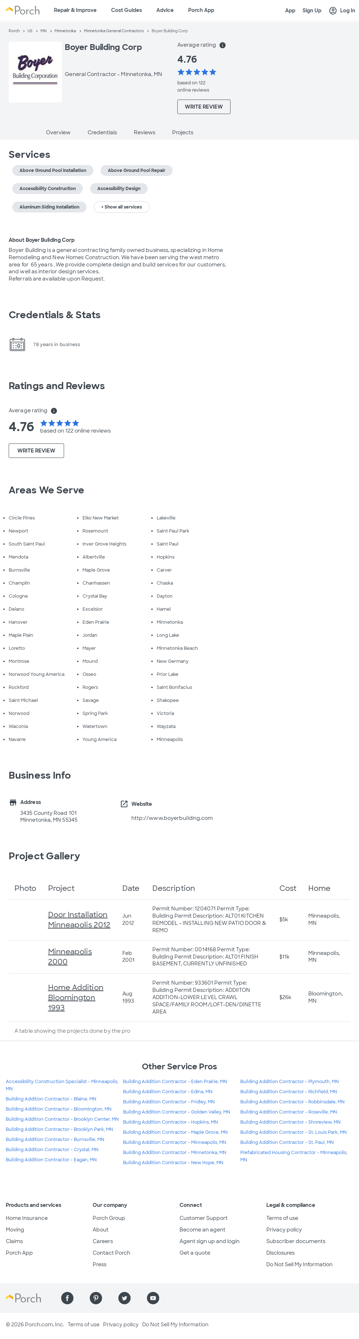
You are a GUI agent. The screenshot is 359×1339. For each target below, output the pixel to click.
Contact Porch (111, 1253)
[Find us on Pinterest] (96, 1298)
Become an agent (202, 1229)
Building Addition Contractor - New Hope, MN (173, 1163)
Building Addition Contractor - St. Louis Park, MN (293, 1132)
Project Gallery (44, 856)
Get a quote (195, 1253)
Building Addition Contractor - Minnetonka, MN (174, 1152)
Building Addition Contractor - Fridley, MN (169, 1102)
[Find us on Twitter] (124, 1298)
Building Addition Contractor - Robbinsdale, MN (292, 1102)
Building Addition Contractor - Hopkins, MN (170, 1122)
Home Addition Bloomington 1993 (76, 997)
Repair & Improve (75, 10)
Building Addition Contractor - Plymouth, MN (289, 1082)
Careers (103, 1241)
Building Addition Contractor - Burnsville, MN (55, 1139)
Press (99, 1264)
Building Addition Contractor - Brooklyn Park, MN (59, 1129)
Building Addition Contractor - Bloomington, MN (58, 1109)
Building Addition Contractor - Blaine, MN (51, 1099)
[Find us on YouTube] (153, 1298)
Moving (15, 1229)
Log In (342, 11)
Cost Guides (126, 10)
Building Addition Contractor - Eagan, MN (51, 1160)
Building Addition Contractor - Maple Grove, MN (175, 1132)
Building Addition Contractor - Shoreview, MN (290, 1122)
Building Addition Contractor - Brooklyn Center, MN (62, 1119)
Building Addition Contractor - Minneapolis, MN (174, 1142)
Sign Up (312, 10)
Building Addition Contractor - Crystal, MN (52, 1150)
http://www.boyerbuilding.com (172, 818)
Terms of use (282, 1218)
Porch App (201, 10)
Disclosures (280, 1253)
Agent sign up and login (210, 1241)
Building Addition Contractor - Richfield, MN (288, 1092)
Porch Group (109, 1218)
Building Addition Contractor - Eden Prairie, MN (175, 1082)
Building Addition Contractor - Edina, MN (167, 1092)
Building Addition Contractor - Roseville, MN (288, 1112)
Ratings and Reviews (57, 386)
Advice (165, 10)
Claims (14, 1241)
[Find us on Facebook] (67, 1298)
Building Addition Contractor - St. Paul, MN (287, 1142)
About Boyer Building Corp (42, 240)
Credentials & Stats (55, 315)
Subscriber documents (295, 1241)
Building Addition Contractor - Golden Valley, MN (176, 1112)
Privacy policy (284, 1229)
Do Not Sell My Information (299, 1264)
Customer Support (204, 1218)
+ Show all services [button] (121, 207)
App (290, 10)
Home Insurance (27, 1218)
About (101, 1229)
